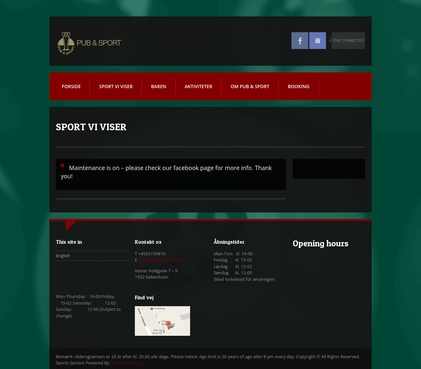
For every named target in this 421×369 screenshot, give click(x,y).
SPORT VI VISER (116, 86)
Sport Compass (125, 363)
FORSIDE (71, 86)
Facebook (299, 40)
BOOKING (299, 86)
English (63, 255)
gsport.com (172, 260)
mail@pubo (149, 260)
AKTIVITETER (201, 89)
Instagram (317, 40)
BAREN (158, 86)
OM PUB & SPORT (250, 86)
